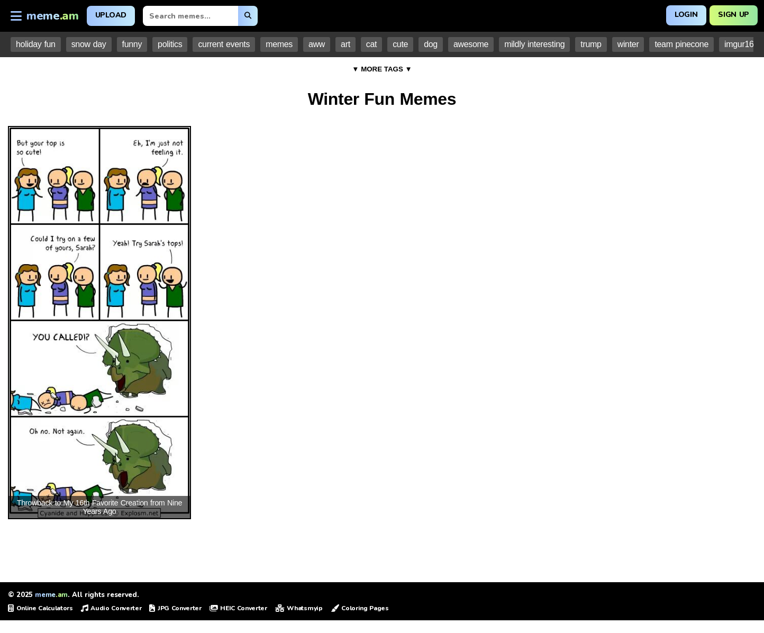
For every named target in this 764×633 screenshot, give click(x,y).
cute (400, 44)
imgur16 (739, 44)
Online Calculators (40, 608)
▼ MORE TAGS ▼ (382, 69)
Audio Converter (111, 608)
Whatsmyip (299, 608)
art (345, 44)
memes (279, 44)
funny (132, 44)
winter (628, 44)
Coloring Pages (360, 608)
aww (316, 44)
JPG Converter (175, 608)
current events (224, 44)
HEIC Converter (238, 608)
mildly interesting (534, 44)
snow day (88, 44)
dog (431, 44)
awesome (470, 44)
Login (686, 15)
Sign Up (733, 15)
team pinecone (681, 44)
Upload (110, 15)
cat (371, 44)
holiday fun (36, 44)
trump (590, 44)
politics (170, 44)
